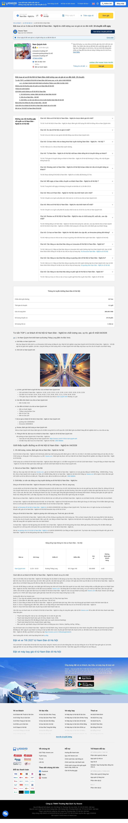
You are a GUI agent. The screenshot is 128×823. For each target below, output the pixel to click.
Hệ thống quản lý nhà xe (99, 752)
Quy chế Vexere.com (71, 756)
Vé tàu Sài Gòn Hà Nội (46, 724)
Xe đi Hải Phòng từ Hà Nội (21, 730)
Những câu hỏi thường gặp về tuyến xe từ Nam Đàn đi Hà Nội (34, 86)
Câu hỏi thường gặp (71, 770)
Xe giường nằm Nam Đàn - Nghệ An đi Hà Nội (95, 265)
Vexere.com (48, 456)
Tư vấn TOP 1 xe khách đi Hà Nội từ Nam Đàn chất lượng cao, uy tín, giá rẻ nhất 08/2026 (43, 80)
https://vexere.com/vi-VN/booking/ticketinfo (58, 632)
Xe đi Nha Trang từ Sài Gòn (21, 721)
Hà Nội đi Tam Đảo (96, 724)
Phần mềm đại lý (96, 780)
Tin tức (41, 759)
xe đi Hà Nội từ (26, 23)
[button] (77, 118)
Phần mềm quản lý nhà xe (99, 755)
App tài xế (94, 762)
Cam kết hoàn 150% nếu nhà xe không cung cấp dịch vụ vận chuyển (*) (31, 3)
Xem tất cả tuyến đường (64, 737)
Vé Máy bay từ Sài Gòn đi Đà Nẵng (76, 724)
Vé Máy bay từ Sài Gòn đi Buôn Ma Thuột (76, 734)
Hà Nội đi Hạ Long (96, 717)
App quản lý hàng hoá (97, 777)
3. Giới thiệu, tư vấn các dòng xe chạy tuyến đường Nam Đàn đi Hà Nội (41, 100)
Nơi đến (46, 14)
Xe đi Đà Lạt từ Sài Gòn (20, 724)
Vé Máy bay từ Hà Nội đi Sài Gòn (75, 714)
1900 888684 (59, 440)
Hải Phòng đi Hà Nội (97, 733)
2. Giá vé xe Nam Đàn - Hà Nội (29, 97)
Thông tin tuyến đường (22, 89)
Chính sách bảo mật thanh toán (74, 762)
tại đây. (46, 635)
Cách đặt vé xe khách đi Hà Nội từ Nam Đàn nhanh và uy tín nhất (35, 105)
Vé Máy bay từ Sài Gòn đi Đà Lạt (75, 727)
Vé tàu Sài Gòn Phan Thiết (47, 717)
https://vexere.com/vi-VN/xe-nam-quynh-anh (63, 438)
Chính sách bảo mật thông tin (74, 759)
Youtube (44, 778)
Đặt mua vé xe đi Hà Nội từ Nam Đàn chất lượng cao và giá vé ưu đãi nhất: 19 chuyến (49, 77)
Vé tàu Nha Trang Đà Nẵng (47, 727)
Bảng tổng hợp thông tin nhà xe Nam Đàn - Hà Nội (31, 103)
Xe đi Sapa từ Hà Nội (19, 727)
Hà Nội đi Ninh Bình (97, 714)
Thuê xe (94, 711)
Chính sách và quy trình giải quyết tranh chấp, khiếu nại (75, 766)
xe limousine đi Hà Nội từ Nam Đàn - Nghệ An (32, 507)
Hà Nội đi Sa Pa (96, 721)
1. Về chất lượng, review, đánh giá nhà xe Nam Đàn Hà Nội (37, 94)
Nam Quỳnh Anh (62, 396)
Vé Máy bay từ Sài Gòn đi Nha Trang (76, 717)
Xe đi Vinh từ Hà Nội (19, 733)
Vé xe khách (17, 23)
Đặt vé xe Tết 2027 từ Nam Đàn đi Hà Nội (28, 108)
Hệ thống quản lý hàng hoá (100, 771)
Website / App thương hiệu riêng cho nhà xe (102, 766)
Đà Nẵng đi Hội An (96, 727)
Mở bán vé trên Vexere (68, 3)
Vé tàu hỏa (43, 711)
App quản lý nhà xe (97, 758)
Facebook (45, 771)
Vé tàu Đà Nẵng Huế (45, 730)
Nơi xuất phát (23, 14)
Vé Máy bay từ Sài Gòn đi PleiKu (75, 730)
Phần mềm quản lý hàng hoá (100, 774)
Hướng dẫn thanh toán (72, 752)
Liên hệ (41, 762)
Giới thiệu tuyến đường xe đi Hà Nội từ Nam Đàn (30, 91)
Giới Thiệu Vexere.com (46, 752)
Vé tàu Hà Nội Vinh (45, 733)
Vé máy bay (70, 711)
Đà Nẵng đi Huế (96, 730)
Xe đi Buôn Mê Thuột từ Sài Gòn (23, 714)
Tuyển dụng (42, 756)
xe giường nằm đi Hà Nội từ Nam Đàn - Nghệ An (33, 530)
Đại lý (92, 784)
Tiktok (44, 774)
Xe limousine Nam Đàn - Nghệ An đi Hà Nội (94, 251)
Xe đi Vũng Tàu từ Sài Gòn (21, 717)
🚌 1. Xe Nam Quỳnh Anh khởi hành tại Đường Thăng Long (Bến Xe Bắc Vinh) (43, 83)
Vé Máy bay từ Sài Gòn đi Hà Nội (75, 721)
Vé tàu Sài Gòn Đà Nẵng (46, 721)
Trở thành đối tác (83, 3)
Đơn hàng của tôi (53, 3)
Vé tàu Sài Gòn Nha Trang (47, 714)
